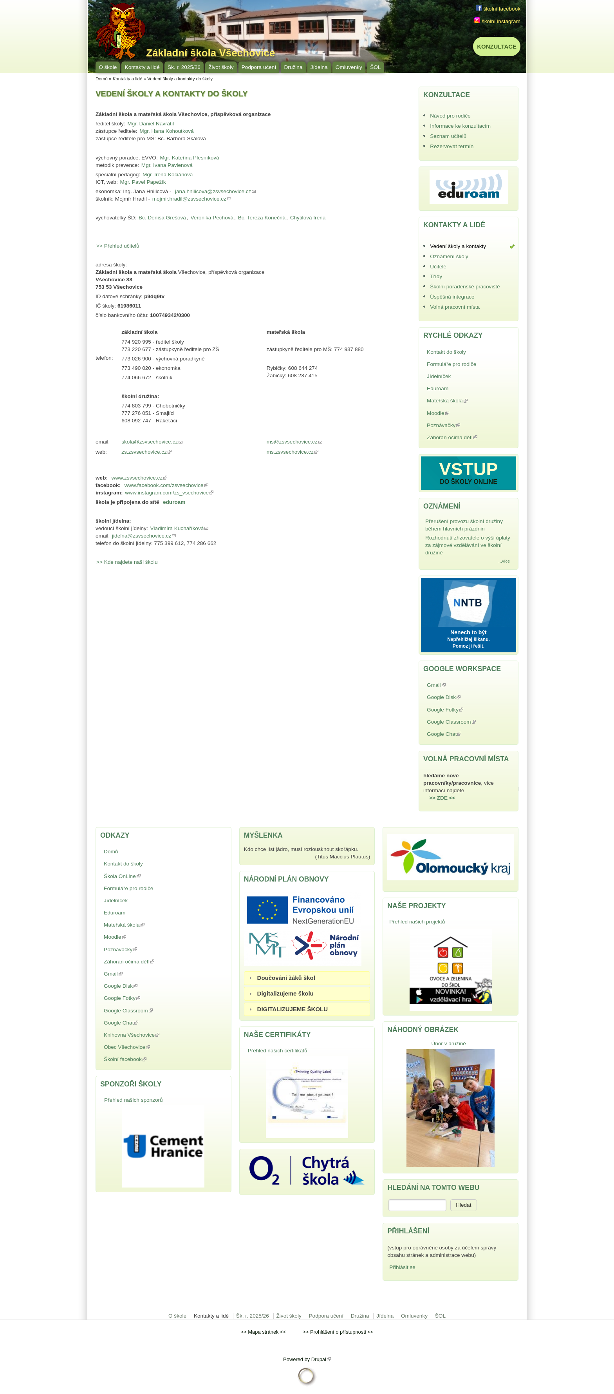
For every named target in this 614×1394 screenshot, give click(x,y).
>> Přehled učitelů (117, 246)
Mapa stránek (263, 1332)
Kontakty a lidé (142, 67)
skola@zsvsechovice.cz (152, 442)
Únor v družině (448, 1043)
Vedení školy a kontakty (458, 246)
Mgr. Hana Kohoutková (166, 131)
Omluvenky (349, 67)
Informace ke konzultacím (460, 126)
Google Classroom (460, 722)
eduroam (174, 502)
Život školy (220, 67)
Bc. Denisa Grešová (162, 218)
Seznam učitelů (448, 136)
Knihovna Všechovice (150, 1035)
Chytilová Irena (308, 218)
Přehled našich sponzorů (133, 1100)
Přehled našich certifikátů (277, 1051)
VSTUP (468, 469)
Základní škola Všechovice (210, 53)
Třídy (436, 276)
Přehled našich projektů (417, 922)
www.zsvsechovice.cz (140, 478)
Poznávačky (462, 425)
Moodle (456, 413)
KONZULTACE (496, 46)
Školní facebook (143, 1059)
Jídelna (319, 67)
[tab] (307, 978)
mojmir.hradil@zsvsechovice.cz (192, 199)
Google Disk (462, 697)
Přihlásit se (402, 1267)
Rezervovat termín (451, 146)
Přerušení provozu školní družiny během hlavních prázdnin (464, 525)
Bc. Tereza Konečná (261, 218)
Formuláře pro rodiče (451, 364)
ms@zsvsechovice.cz (295, 442)
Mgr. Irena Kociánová (168, 174)
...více (504, 561)
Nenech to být (468, 632)
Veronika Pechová (212, 218)
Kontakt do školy (446, 352)
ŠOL (375, 67)
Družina (293, 67)
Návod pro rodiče (450, 116)
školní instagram (497, 21)
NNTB (468, 601)
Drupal (321, 1359)
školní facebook (498, 9)
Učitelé (438, 267)
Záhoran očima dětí (460, 438)
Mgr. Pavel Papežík (143, 182)
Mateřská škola (465, 401)
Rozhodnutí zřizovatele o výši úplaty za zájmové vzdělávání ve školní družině (467, 545)
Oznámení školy (449, 256)
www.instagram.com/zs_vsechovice (169, 493)
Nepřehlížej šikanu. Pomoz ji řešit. (468, 643)
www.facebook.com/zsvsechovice (167, 485)
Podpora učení (259, 67)
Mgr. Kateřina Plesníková (189, 158)
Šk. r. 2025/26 (184, 67)
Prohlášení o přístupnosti (338, 1332)
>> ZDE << (442, 798)
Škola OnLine (140, 876)
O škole (108, 67)
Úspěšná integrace (452, 297)
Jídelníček (439, 376)
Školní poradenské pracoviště (465, 287)
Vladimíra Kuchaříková (179, 528)
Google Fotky (463, 710)
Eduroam (437, 388)
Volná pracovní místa (455, 307)
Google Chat (462, 734)
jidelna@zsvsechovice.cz (144, 536)
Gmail (454, 685)
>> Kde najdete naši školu (126, 562)
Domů (102, 78)
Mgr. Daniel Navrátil (150, 124)
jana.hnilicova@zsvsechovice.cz (215, 191)
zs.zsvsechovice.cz (147, 452)
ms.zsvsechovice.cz (293, 452)
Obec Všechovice (145, 1047)
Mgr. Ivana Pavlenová (167, 165)
